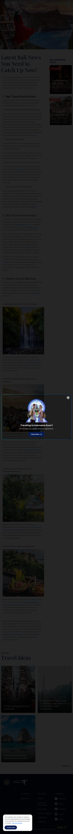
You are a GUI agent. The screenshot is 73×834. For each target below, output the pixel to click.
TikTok (26, 634)
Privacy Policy (42, 809)
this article (32, 135)
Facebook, (14, 634)
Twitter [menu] (59, 803)
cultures (28, 247)
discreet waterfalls (32, 362)
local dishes (33, 599)
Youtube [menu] (59, 814)
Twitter (20, 634)
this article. (33, 207)
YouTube (35, 634)
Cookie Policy (42, 817)
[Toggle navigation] (67, 4)
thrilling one (7, 530)
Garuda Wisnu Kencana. (32, 450)
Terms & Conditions (44, 813)
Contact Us (42, 822)
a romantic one (34, 527)
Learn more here (17, 823)
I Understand (10, 827)
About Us (41, 798)
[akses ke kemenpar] (6, 782)
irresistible (35, 293)
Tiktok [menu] (59, 819)
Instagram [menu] (60, 809)
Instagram (6, 634)
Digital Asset (25, 798)
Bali (30, 621)
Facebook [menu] (60, 798)
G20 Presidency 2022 (23, 224)
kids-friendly (18, 530)
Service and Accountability (43, 804)
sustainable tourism (31, 227)
